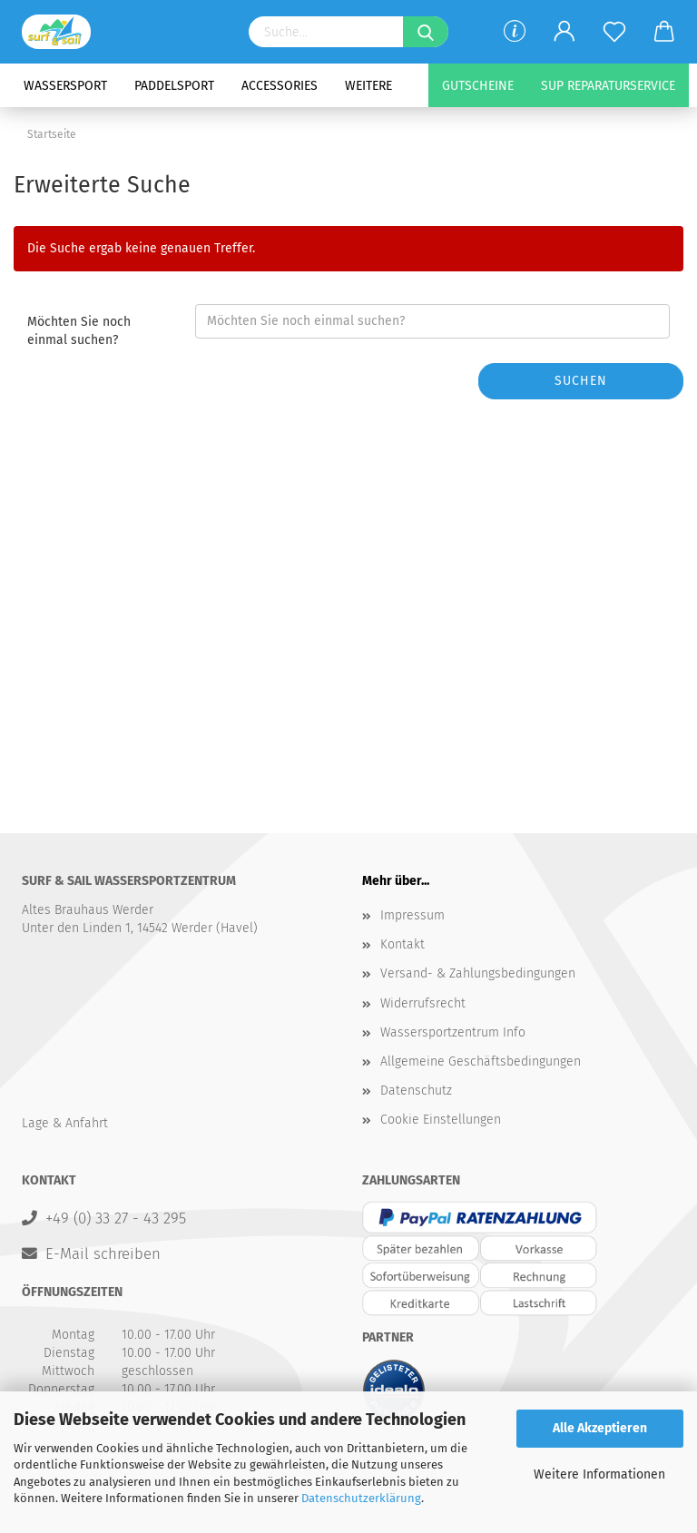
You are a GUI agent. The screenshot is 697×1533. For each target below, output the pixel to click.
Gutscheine (478, 85)
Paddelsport (174, 85)
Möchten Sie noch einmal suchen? (79, 331)
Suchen (581, 380)
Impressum (412, 915)
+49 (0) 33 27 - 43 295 (115, 1218)
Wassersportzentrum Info (452, 1032)
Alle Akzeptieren (600, 1428)
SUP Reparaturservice (608, 85)
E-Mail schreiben (103, 1253)
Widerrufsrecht (423, 1003)
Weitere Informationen (599, 1474)
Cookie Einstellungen (440, 1119)
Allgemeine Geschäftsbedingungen (480, 1061)
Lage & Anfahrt (65, 1123)
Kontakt (402, 944)
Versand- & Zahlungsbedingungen (477, 973)
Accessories (279, 85)
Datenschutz (416, 1090)
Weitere (368, 85)
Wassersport (65, 85)
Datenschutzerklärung (361, 1498)
